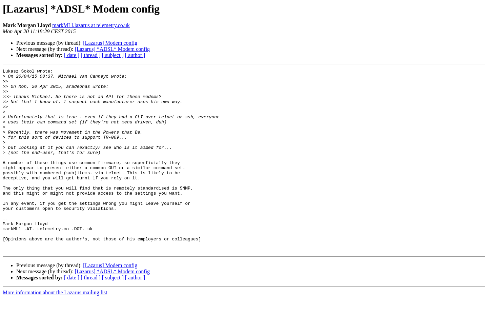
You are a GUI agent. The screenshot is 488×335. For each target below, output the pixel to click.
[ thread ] (91, 55)
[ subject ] (113, 55)
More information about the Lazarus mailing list (55, 329)
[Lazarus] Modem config (110, 43)
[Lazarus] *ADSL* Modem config (112, 49)
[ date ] (71, 55)
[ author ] (135, 55)
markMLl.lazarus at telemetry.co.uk (91, 25)
